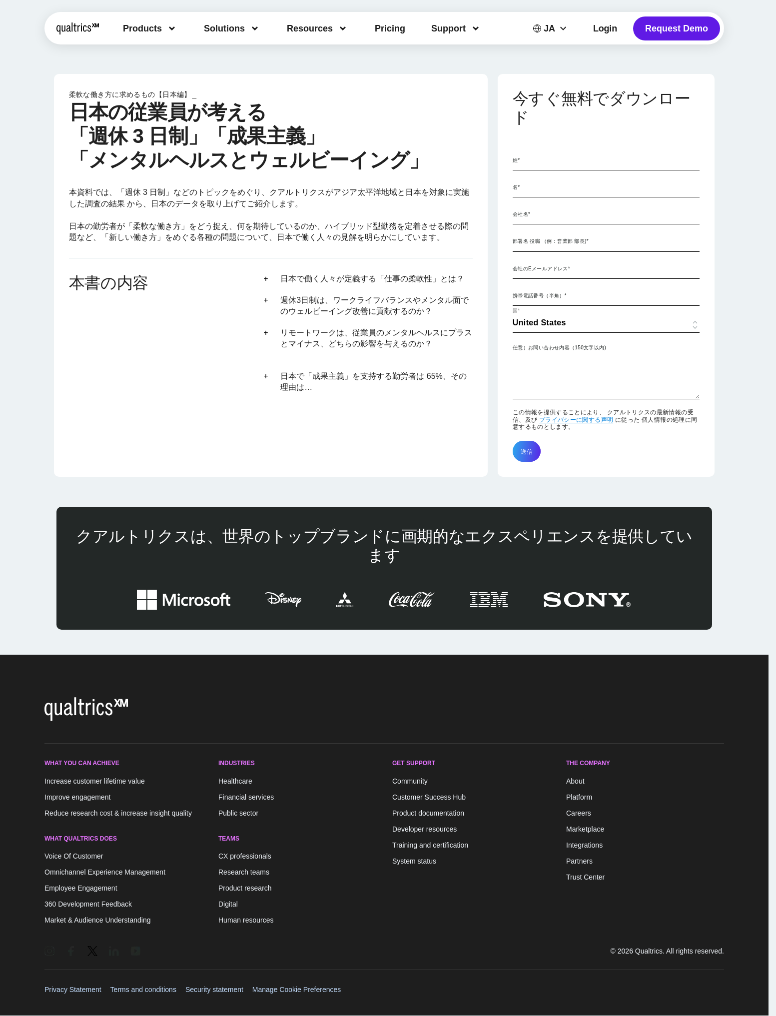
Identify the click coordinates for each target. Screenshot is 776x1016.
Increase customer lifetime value (94, 781)
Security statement (214, 990)
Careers (578, 813)
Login (605, 28)
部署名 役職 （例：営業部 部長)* (551, 241)
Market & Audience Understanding (97, 920)
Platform (579, 797)
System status (414, 861)
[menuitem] (150, 28)
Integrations (584, 845)
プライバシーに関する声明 (576, 419)
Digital (228, 904)
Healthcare (235, 781)
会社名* (521, 214)
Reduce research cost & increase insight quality (118, 813)
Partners (579, 861)
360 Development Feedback (88, 904)
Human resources (246, 920)
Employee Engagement (80, 888)
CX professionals (244, 856)
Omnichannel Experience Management (104, 872)
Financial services (246, 797)
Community (410, 781)
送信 (527, 451)
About (575, 781)
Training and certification (430, 845)
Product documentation (428, 813)
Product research (245, 888)
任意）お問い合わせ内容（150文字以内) (559, 347)
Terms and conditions (143, 990)
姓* (516, 160)
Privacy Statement (72, 990)
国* (516, 310)
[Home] (77, 28)
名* (516, 187)
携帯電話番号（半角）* (540, 295)
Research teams (243, 872)
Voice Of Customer (73, 856)
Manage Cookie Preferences (296, 990)
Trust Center (585, 877)
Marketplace (585, 829)
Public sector (238, 813)
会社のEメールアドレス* (541, 268)
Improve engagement (77, 797)
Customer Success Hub (429, 797)
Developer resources (424, 829)
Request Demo (676, 28)
